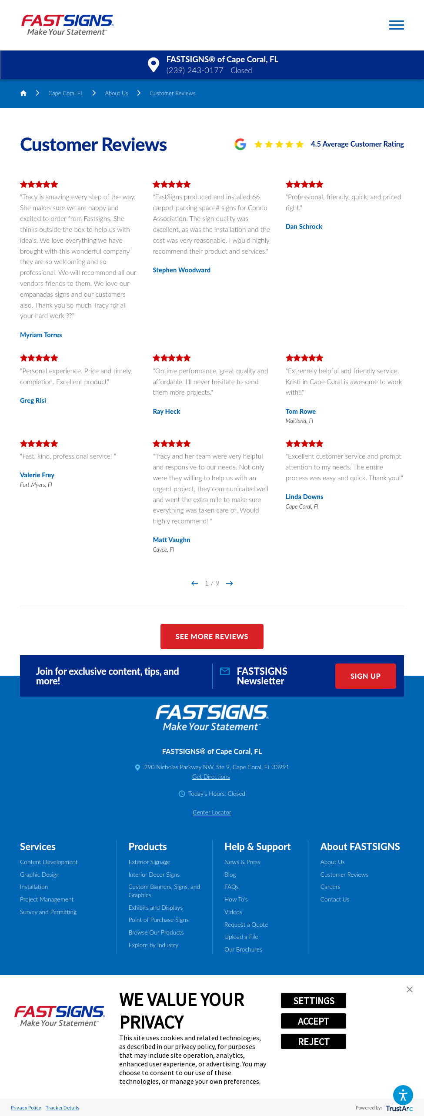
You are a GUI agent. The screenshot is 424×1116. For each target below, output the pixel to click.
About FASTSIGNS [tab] (360, 846)
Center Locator (212, 812)
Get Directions (211, 776)
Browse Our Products (156, 932)
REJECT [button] (314, 1042)
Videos (233, 911)
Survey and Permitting (48, 911)
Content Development (49, 861)
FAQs (231, 886)
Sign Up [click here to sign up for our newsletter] (366, 676)
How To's (236, 899)
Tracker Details (62, 1107)
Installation (34, 886)
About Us (116, 93)
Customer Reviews (344, 874)
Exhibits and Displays (155, 907)
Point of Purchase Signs (158, 919)
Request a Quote (246, 924)
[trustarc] (398, 1107)
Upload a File (241, 936)
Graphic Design (40, 874)
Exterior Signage (149, 861)
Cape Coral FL (65, 93)
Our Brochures (243, 949)
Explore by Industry (153, 944)
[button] (403, 1095)
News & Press (242, 861)
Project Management (46, 899)
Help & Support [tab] (257, 846)
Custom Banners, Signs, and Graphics (164, 890)
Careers (331, 886)
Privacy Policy (26, 1107)
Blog (230, 874)
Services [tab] (38, 846)
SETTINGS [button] (313, 1001)
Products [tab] (147, 846)
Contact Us (335, 899)
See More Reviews (212, 636)
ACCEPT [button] (313, 1021)
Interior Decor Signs (154, 874)
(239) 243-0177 (195, 70)
